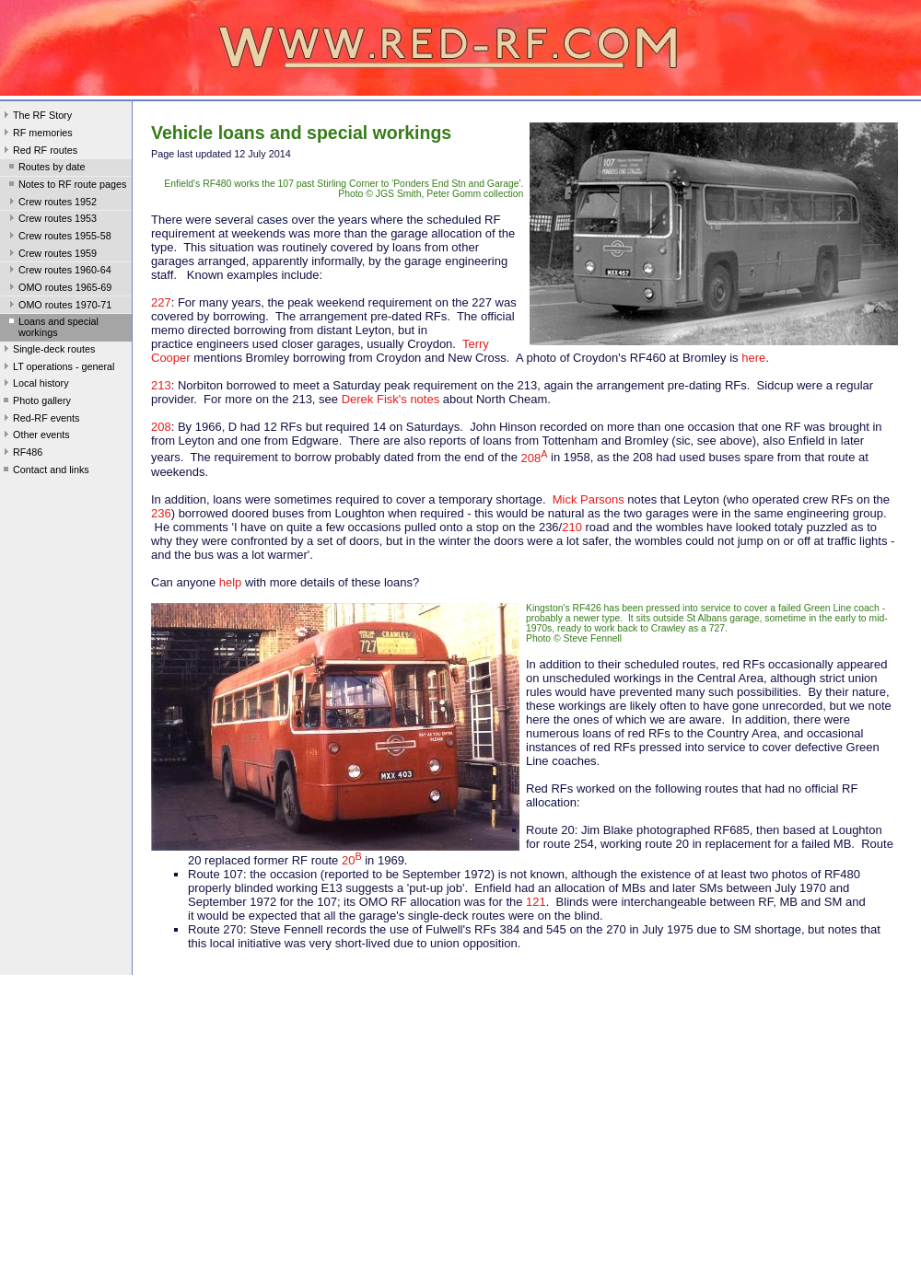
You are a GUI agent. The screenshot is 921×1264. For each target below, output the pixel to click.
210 (572, 527)
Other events (35, 436)
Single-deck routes (47, 350)
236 (161, 513)
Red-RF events (40, 419)
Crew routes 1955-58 (58, 237)
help (230, 582)
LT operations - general (57, 368)
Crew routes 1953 (51, 220)
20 (352, 860)
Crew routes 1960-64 (58, 271)
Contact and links (44, 471)
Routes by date (46, 168)
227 (161, 302)
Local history (34, 384)
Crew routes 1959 (51, 255)
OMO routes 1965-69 (58, 289)
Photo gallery (35, 402)
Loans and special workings (52, 327)
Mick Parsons (588, 499)
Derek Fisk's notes (391, 399)
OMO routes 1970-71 (58, 306)
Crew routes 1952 (51, 203)
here (753, 358)
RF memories (36, 134)
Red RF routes (38, 152)
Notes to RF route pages (66, 186)
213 (161, 385)
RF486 (21, 453)
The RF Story (36, 117)
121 (536, 902)
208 (161, 427)
